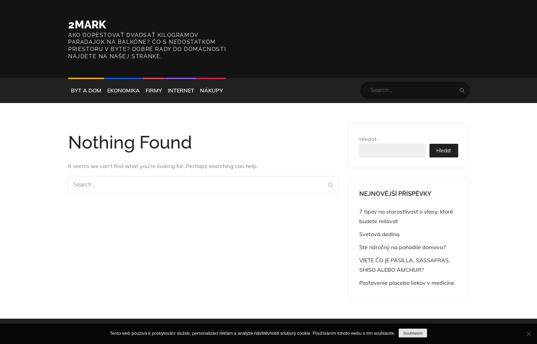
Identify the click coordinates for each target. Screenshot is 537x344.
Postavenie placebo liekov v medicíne (406, 282)
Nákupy (211, 90)
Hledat (368, 139)
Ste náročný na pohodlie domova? (402, 247)
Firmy (154, 90)
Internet (181, 90)
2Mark (87, 24)
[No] (528, 333)
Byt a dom (86, 90)
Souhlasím (413, 333)
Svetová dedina (379, 234)
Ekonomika (123, 90)
